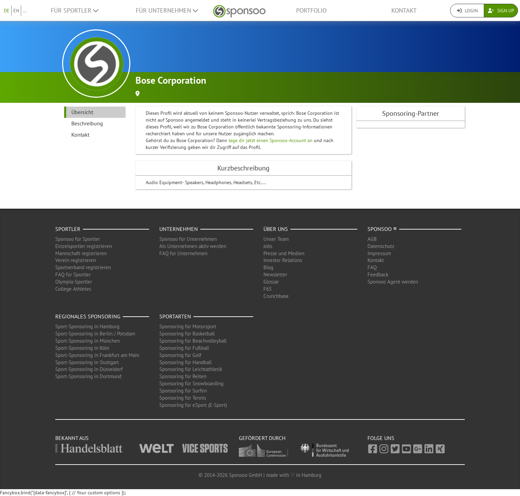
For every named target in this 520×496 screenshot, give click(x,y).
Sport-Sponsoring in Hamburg (87, 326)
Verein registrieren (75, 260)
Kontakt (404, 10)
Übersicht (82, 112)
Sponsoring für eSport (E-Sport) (193, 405)
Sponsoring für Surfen (183, 390)
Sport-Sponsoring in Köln (82, 348)
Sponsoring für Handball (185, 362)
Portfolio (311, 10)
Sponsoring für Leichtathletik (190, 369)
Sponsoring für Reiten (182, 376)
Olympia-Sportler (73, 281)
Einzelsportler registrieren (83, 246)
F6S (267, 289)
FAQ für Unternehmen (183, 253)
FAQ (372, 267)
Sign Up (501, 11)
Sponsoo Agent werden (392, 281)
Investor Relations (282, 260)
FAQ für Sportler (73, 274)
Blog (268, 267)
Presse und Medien (283, 253)
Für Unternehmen (167, 10)
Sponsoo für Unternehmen (188, 239)
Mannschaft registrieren (81, 253)
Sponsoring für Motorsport (187, 326)
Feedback (377, 274)
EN (16, 11)
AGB (372, 239)
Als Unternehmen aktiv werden (192, 246)
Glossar (271, 281)
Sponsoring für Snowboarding (191, 383)
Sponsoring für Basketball (187, 333)
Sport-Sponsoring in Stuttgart (87, 362)
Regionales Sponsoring (87, 316)
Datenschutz (380, 246)
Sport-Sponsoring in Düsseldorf (89, 369)
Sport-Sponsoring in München (87, 340)
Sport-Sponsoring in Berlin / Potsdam (95, 333)
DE (7, 11)
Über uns (275, 228)
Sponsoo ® (382, 228)
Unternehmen (178, 228)
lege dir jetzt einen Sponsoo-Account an (271, 140)
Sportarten (175, 316)
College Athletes (73, 289)
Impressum (379, 253)
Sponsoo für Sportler (77, 239)
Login (467, 11)
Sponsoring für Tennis (182, 398)
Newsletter (275, 274)
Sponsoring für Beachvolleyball (193, 340)
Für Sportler (74, 10)
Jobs (267, 246)
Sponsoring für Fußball (184, 348)
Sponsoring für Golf (180, 355)
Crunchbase (276, 296)
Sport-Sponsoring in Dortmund (88, 376)
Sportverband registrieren (83, 267)
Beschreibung (87, 123)
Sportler (68, 228)
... (25, 11)
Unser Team (276, 239)
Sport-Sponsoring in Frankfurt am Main (97, 355)
